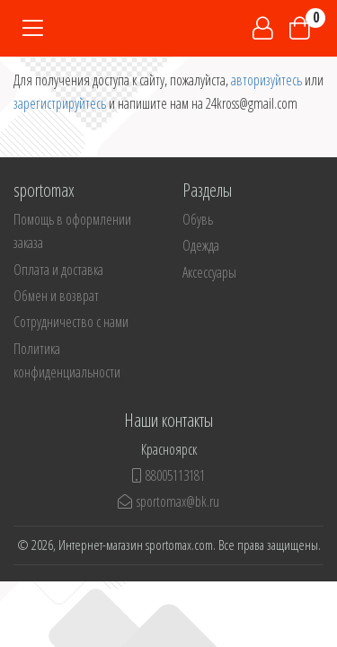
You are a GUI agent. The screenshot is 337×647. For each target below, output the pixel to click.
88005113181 (168, 475)
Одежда (200, 245)
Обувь (197, 219)
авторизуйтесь (266, 80)
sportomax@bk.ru (168, 501)
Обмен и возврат (56, 296)
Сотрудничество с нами (71, 322)
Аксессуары (209, 272)
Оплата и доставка (58, 269)
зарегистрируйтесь (59, 103)
